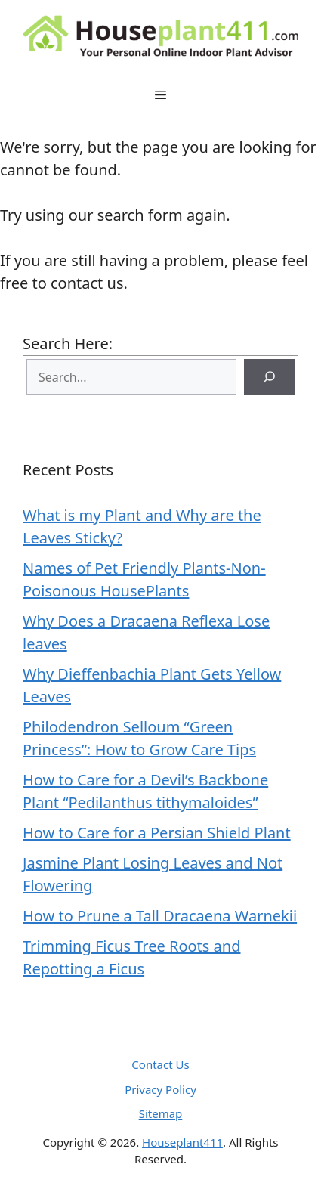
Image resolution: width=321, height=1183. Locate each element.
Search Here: (68, 343)
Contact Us (160, 1064)
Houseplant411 (182, 1142)
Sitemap (161, 1113)
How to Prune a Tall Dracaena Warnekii (160, 916)
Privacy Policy (160, 1089)
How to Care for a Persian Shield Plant (157, 832)
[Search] (269, 377)
